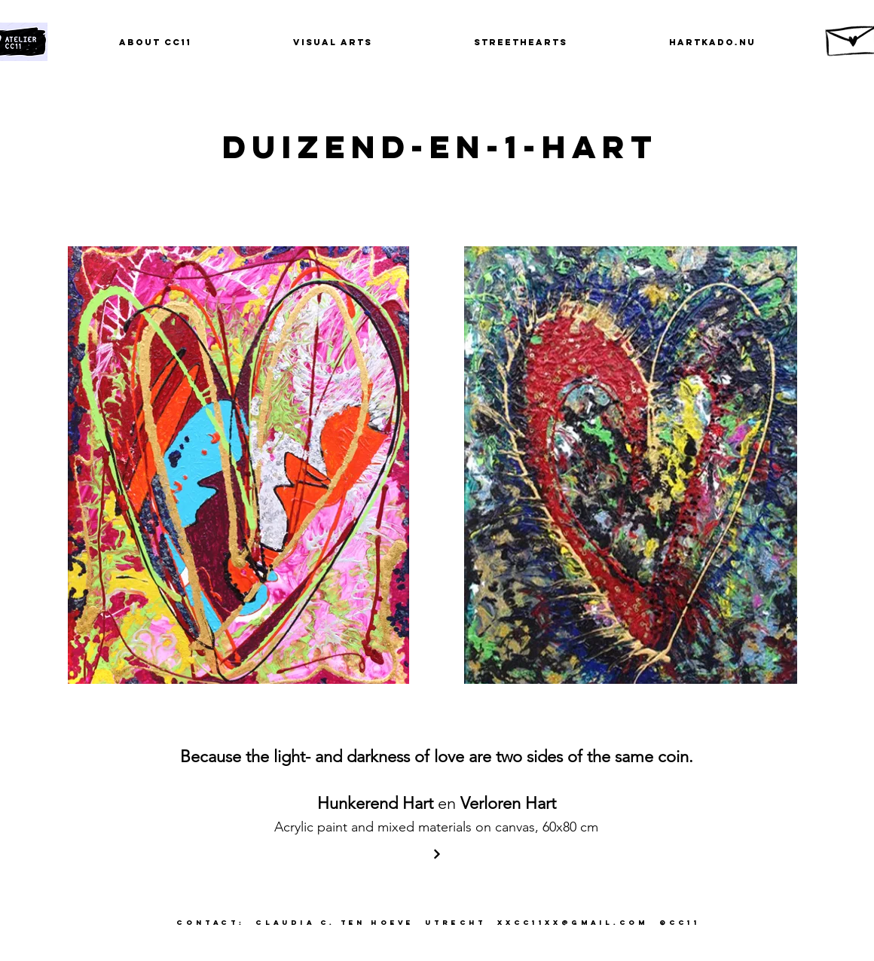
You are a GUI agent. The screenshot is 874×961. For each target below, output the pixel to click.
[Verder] (437, 854)
